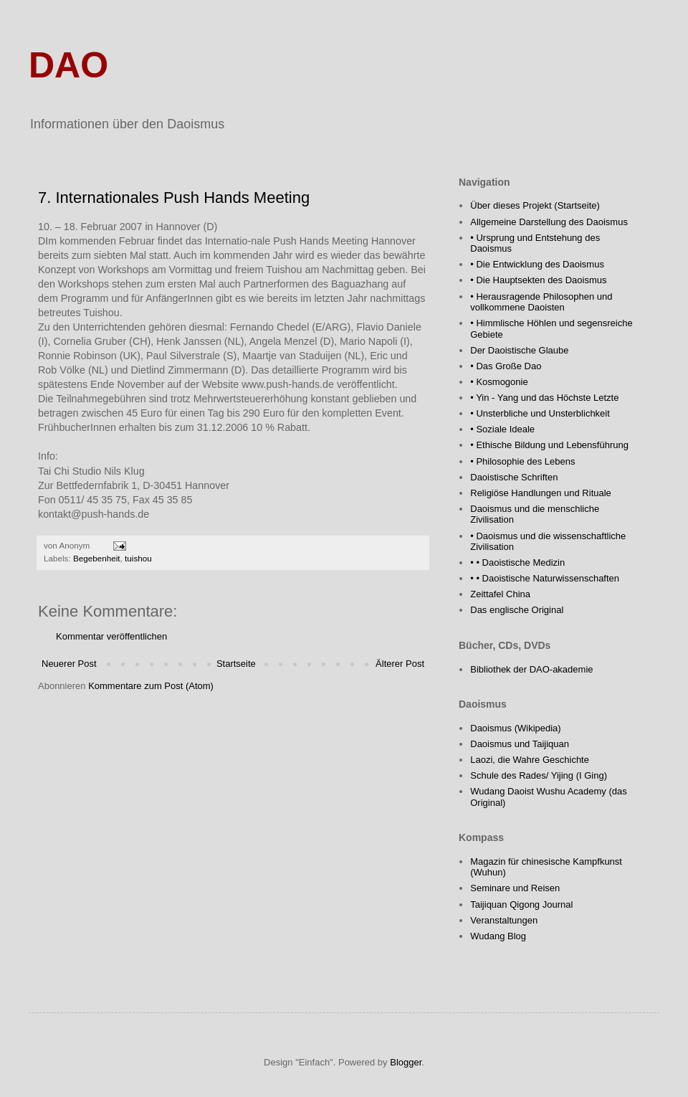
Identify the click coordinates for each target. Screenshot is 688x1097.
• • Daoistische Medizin (517, 562)
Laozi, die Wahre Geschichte (529, 759)
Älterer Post (400, 663)
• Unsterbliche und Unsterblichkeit (540, 413)
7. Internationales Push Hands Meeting (174, 197)
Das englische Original (516, 609)
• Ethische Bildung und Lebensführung (549, 445)
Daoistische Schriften (514, 477)
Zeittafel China (500, 594)
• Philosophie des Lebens (522, 461)
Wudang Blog (498, 936)
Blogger (405, 1062)
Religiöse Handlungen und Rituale (540, 493)
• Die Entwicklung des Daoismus (537, 264)
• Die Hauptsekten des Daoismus (538, 280)
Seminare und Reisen (515, 888)
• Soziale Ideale (502, 429)
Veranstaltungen (504, 920)
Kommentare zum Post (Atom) (151, 685)
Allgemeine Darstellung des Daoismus (549, 222)
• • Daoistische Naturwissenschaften (544, 578)
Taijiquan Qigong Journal (521, 904)
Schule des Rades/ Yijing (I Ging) (538, 775)
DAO (68, 65)
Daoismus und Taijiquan (519, 744)
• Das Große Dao (505, 366)
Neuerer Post (69, 663)
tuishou (138, 558)
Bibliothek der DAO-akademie (531, 669)
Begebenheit (96, 558)
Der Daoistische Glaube (519, 350)
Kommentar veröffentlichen (111, 636)
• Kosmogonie (498, 381)
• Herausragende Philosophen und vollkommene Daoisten (541, 302)
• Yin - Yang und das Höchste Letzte (544, 397)
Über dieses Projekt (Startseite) (535, 205)
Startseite (236, 663)
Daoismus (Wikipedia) (515, 728)
